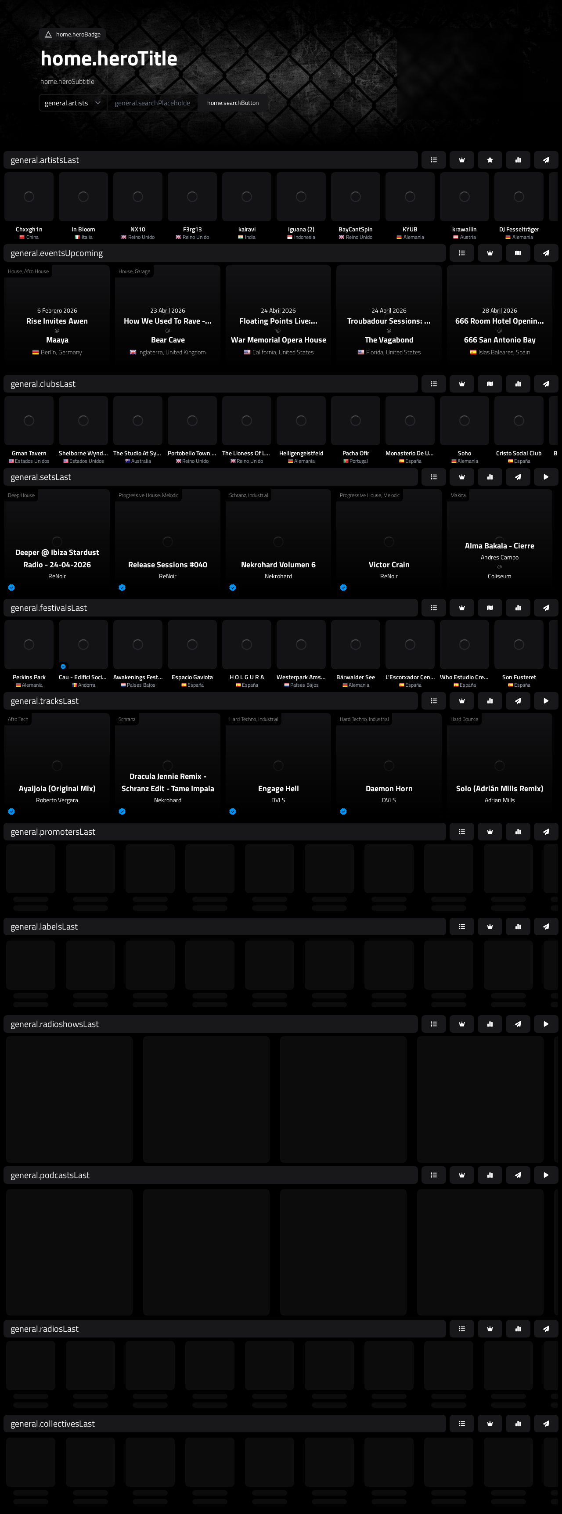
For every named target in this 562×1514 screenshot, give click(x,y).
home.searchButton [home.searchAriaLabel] (233, 102)
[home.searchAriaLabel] (152, 103)
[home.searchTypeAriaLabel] (73, 103)
